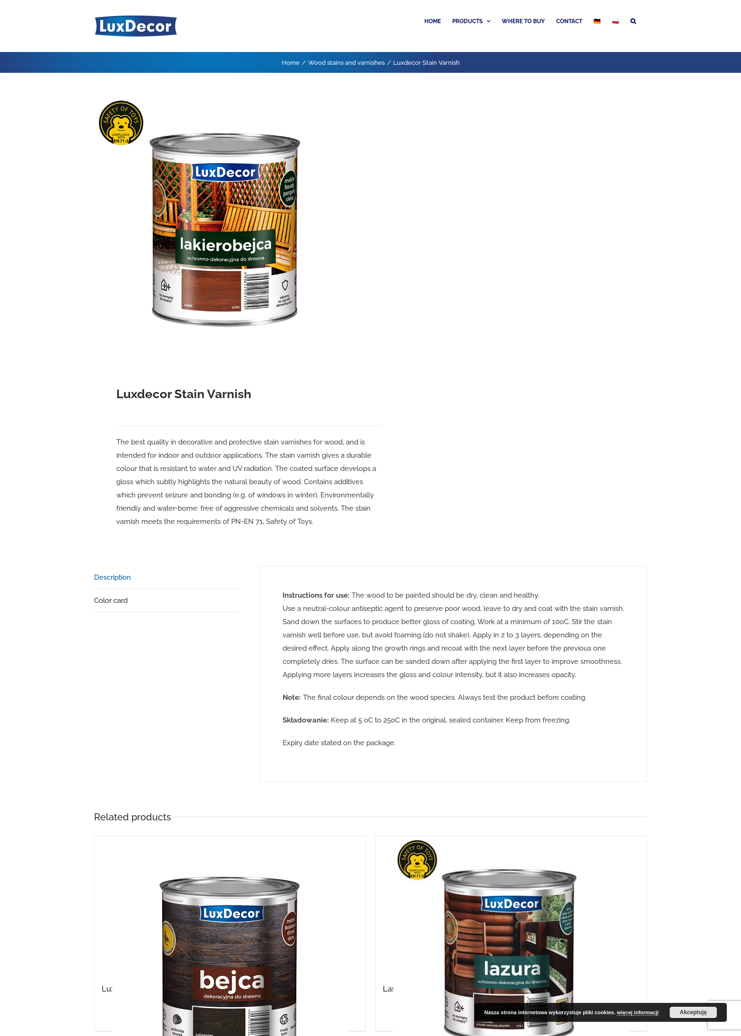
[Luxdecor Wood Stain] (230, 903)
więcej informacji (638, 1012)
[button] (633, 20)
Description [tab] (112, 577)
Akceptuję (693, 1012)
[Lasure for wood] (511, 903)
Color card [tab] (111, 600)
